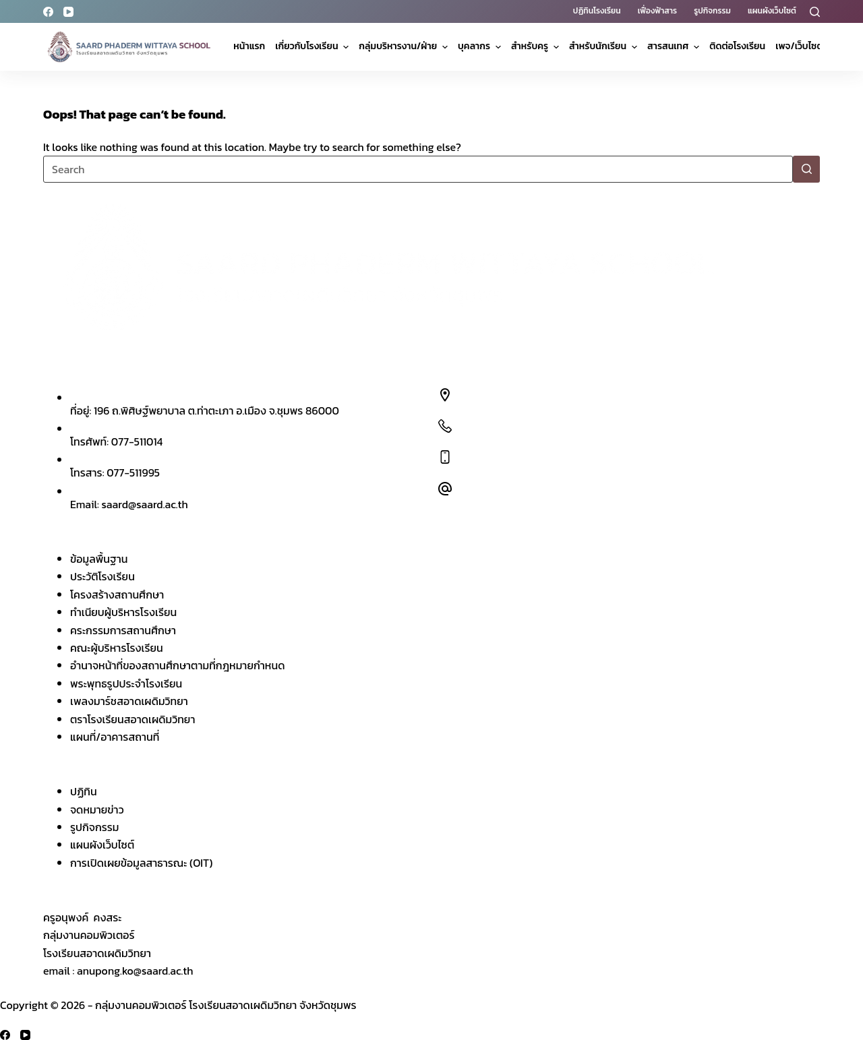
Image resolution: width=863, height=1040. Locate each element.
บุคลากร (481, 46)
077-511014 (137, 441)
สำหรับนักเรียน (605, 46)
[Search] (815, 12)
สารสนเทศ (675, 46)
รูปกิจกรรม (712, 11)
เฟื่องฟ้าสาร (658, 11)
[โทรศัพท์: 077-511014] (445, 426)
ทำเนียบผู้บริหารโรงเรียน (123, 612)
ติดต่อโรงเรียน (737, 46)
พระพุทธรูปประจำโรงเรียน (126, 683)
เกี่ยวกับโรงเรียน (313, 46)
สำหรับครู (536, 46)
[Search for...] (418, 169)
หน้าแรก (249, 46)
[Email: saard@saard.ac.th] (445, 488)
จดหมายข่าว (97, 809)
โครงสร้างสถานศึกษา (117, 594)
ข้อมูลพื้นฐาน (98, 559)
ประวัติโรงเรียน (102, 576)
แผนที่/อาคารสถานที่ (114, 737)
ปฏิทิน (83, 791)
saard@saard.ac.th (145, 504)
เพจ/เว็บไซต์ (806, 46)
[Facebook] (48, 12)
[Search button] (806, 169)
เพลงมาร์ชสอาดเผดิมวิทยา (129, 701)
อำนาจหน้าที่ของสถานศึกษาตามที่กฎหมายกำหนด (177, 665)
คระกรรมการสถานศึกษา (123, 630)
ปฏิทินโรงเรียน (597, 11)
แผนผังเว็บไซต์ (772, 11)
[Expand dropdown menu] (346, 47)
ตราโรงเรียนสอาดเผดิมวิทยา (132, 719)
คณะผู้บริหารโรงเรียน (116, 648)
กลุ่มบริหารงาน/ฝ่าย (405, 46)
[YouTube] (68, 12)
